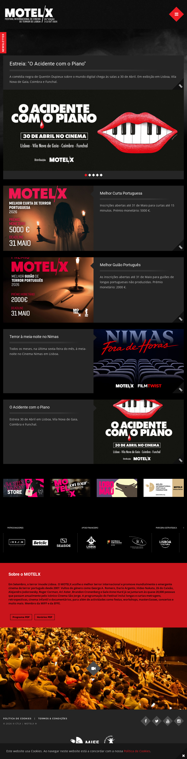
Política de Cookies (17, 718)
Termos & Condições (52, 718)
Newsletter (3, 43)
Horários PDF (44, 617)
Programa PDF (21, 617)
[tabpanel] (93, 113)
